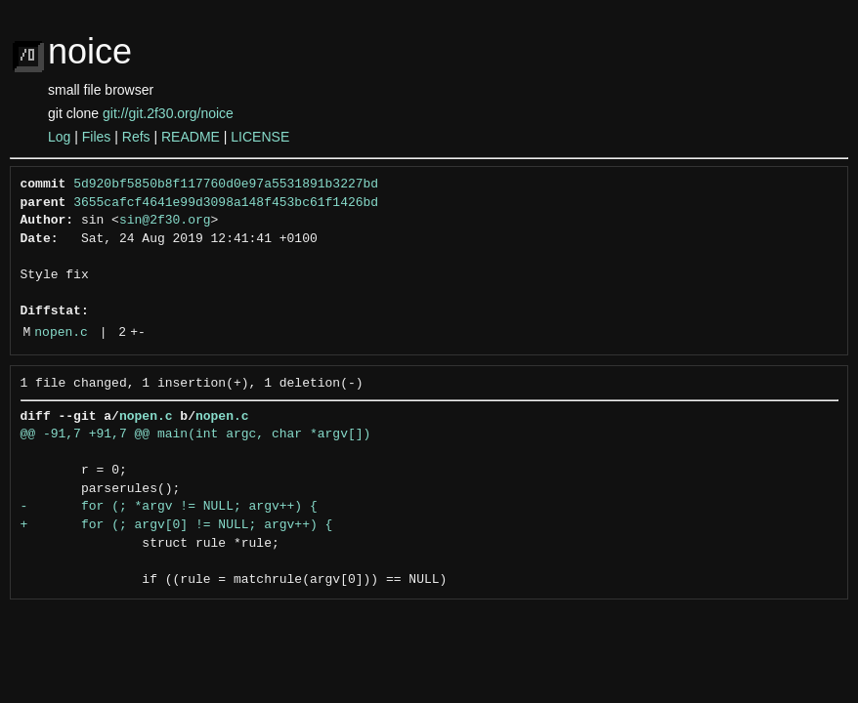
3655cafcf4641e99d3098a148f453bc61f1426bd (225, 203)
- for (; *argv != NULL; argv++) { (169, 507)
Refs (136, 137)
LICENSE (260, 137)
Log (59, 137)
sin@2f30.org (165, 220)
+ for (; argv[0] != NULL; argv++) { (177, 525)
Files (96, 137)
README (190, 137)
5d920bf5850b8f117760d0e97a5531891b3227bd (225, 184)
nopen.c (61, 333)
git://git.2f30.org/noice (168, 113)
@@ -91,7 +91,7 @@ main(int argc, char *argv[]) (196, 434)
